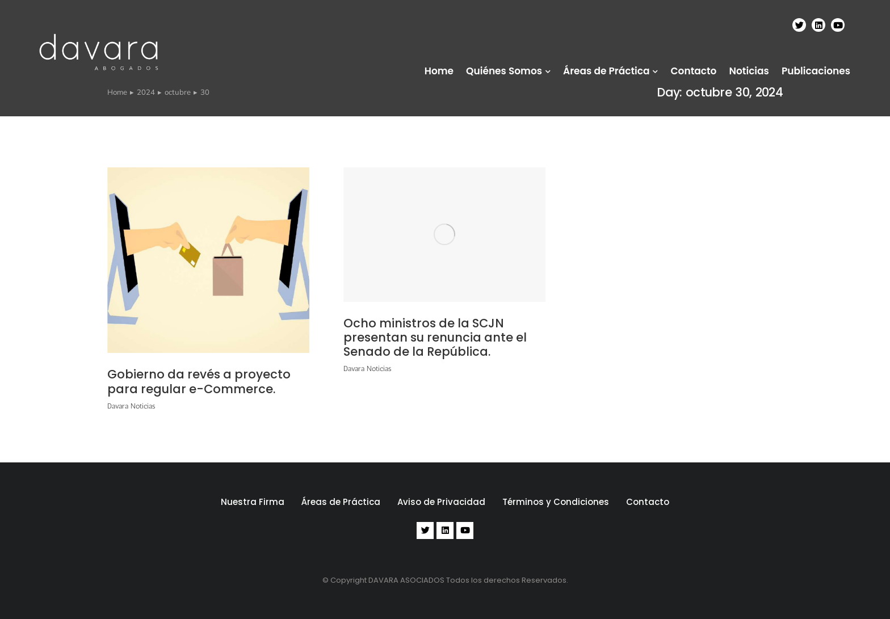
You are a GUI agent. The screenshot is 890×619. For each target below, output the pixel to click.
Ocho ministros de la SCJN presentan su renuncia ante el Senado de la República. (435, 337)
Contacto (647, 502)
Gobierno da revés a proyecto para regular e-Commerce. (199, 381)
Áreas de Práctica (340, 502)
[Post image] (208, 260)
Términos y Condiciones (555, 502)
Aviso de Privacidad (441, 502)
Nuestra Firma (252, 502)
